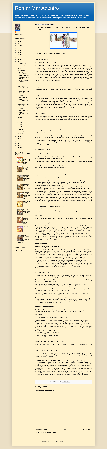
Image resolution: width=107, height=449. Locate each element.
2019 (18, 57)
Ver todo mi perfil (19, 34)
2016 (18, 136)
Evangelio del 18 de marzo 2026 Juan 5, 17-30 (26, 178)
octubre (20, 68)
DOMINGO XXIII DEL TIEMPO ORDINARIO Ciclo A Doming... (24, 106)
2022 (18, 50)
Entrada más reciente (41, 429)
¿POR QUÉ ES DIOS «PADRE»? (26, 168)
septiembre (21, 70)
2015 (18, 138)
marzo (20, 129)
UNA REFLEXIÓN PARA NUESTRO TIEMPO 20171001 (23, 74)
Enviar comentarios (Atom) (49, 432)
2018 (18, 59)
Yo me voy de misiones (24, 84)
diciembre (21, 63)
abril (19, 127)
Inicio (65, 429)
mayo (19, 124)
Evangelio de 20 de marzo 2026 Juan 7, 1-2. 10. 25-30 (26, 220)
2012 (18, 145)
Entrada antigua (87, 429)
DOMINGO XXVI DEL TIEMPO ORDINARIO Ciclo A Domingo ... (24, 79)
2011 (18, 148)
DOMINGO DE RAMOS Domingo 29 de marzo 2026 (26, 160)
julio (19, 120)
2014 (18, 141)
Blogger (63, 441)
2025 (18, 43)
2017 (18, 61)
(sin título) (26, 227)
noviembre (21, 66)
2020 (18, 54)
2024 (18, 45)
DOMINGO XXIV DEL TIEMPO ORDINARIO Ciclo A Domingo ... (24, 100)
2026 (18, 41)
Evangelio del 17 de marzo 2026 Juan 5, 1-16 (26, 186)
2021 (18, 52)
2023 (18, 48)
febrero (20, 131)
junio (19, 122)
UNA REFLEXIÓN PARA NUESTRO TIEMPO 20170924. (24, 88)
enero (20, 133)
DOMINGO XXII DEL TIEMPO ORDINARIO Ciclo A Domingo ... (24, 113)
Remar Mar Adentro (37, 8)
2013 (18, 143)
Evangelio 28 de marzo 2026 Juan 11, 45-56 (26, 212)
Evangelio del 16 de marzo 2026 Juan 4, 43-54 (26, 195)
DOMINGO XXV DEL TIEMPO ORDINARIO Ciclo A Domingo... (24, 93)
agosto (20, 117)
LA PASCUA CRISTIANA (26, 202)
